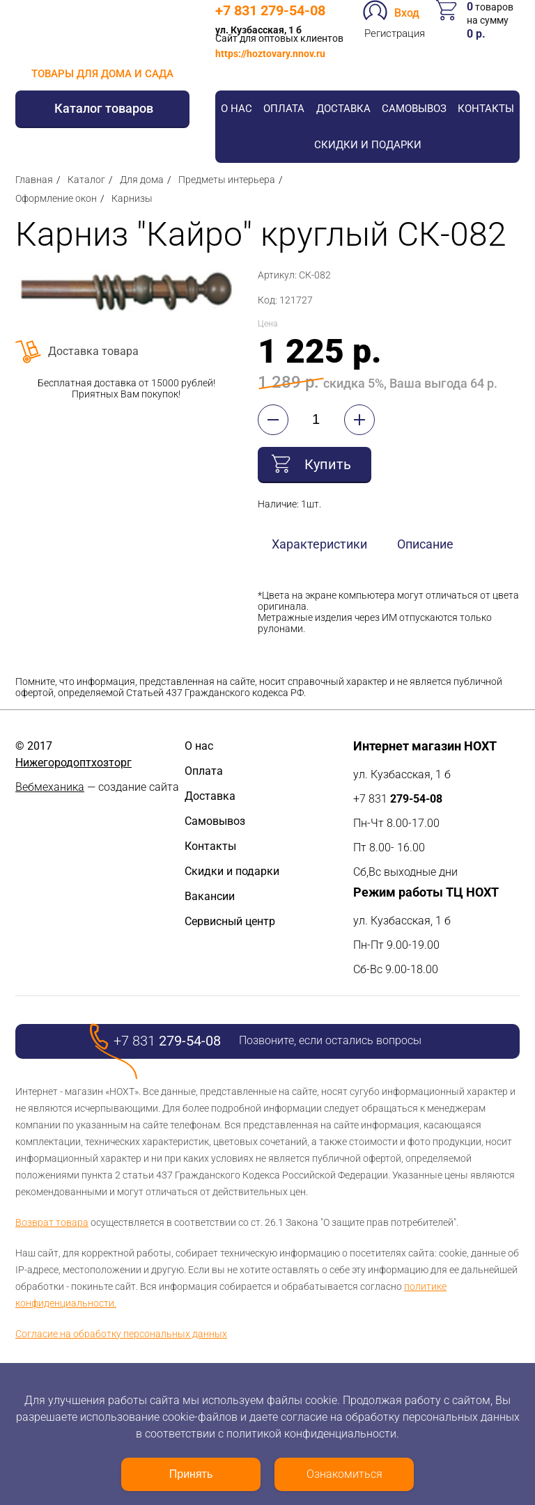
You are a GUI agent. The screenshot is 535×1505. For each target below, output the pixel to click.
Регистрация (394, 33)
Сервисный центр (230, 921)
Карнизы (132, 198)
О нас (236, 108)
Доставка (343, 108)
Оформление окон (56, 198)
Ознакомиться (344, 1474)
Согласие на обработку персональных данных (121, 1333)
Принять (191, 1474)
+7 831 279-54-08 (270, 10)
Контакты (486, 108)
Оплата (283, 108)
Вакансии (210, 896)
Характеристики (319, 544)
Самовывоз (414, 108)
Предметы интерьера (226, 179)
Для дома (142, 179)
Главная (34, 179)
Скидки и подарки (367, 145)
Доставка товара (93, 351)
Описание (425, 544)
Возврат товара (51, 1222)
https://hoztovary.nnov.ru (270, 53)
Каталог (86, 179)
